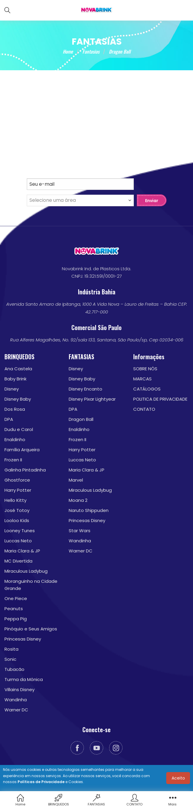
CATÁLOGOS (147, 389)
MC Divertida (18, 561)
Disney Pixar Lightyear (92, 399)
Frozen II (13, 460)
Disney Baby (17, 399)
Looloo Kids (16, 521)
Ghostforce (17, 480)
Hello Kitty (15, 500)
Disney (11, 389)
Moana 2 (78, 500)
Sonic (10, 659)
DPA (8, 419)
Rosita (11, 649)
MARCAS (142, 379)
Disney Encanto (85, 389)
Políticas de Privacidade (41, 781)
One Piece (15, 599)
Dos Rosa (14, 409)
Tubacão (14, 669)
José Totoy (16, 510)
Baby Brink (15, 379)
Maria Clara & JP (22, 551)
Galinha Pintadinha (25, 470)
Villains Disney (19, 690)
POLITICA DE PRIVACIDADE (160, 399)
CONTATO (144, 409)
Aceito (178, 778)
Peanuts (13, 609)
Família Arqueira (22, 450)
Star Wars (79, 531)
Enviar (151, 201)
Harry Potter (17, 490)
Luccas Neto (18, 541)
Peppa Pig (15, 619)
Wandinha (15, 700)
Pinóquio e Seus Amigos (30, 629)
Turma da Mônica (23, 680)
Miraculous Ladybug (26, 571)
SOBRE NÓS (145, 369)
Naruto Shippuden (89, 510)
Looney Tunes (19, 531)
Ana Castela (18, 369)
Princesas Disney (22, 639)
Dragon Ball (81, 419)
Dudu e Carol (18, 430)
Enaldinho (14, 440)
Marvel (76, 480)
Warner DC (16, 710)
